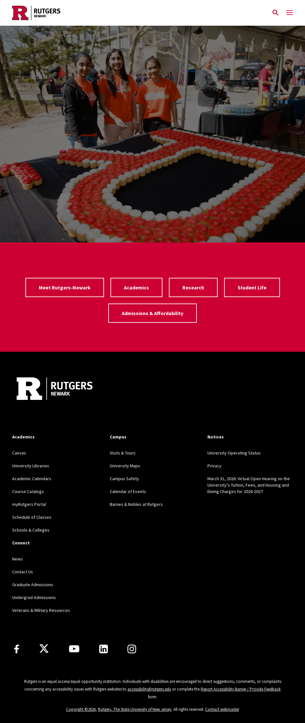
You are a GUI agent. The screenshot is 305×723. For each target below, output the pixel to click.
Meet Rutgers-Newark (65, 287)
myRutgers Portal (29, 504)
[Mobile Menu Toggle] (290, 13)
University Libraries (30, 466)
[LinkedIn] (103, 649)
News (17, 559)
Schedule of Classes (31, 517)
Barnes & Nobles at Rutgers (136, 504)
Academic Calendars (31, 478)
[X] (44, 648)
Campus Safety (124, 478)
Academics (136, 287)
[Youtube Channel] (74, 648)
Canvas (19, 453)
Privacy (214, 466)
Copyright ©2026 (81, 709)
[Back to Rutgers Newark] (54, 389)
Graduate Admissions (32, 584)
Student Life (252, 287)
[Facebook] (16, 649)
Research (193, 287)
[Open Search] (275, 13)
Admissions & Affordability (152, 313)
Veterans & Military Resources (41, 610)
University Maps (125, 466)
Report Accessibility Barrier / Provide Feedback (241, 689)
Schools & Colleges (30, 530)
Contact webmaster (222, 709)
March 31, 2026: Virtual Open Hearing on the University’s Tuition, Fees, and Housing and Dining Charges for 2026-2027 (248, 485)
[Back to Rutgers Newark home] (140, 13)
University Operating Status (234, 453)
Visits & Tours (122, 453)
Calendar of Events (128, 491)
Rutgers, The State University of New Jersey (134, 709)
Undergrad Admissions (34, 597)
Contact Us (22, 572)
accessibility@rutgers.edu (149, 689)
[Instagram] (131, 649)
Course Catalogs (28, 491)
